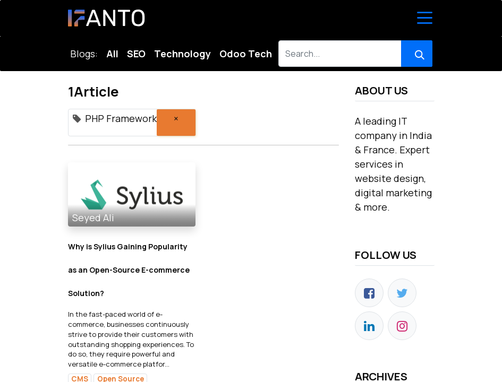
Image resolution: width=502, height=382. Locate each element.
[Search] (416, 53)
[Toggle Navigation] (424, 17)
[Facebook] (369, 293)
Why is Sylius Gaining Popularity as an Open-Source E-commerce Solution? (129, 269)
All (112, 53)
